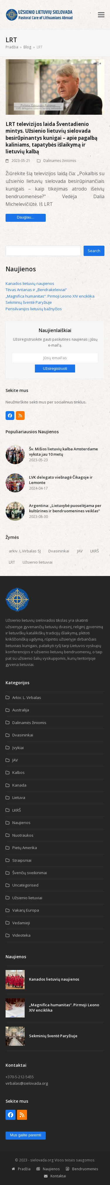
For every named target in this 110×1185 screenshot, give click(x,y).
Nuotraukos (22, 835)
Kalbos (18, 772)
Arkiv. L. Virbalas (26, 697)
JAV (80, 551)
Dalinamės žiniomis (59, 160)
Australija (20, 710)
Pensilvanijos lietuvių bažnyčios (34, 308)
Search (94, 250)
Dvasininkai (58, 551)
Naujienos (21, 822)
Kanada (19, 785)
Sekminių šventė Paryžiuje (29, 302)
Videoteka (21, 935)
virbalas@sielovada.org (27, 1083)
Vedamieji (21, 922)
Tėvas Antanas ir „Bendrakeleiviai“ (36, 289)
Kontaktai (55, 1176)
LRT (12, 562)
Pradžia (21, 1168)
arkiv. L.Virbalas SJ (25, 551)
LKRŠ (94, 551)
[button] (101, 14)
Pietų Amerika (24, 847)
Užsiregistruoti (55, 368)
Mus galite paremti (25, 1135)
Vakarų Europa (25, 910)
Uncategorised (25, 885)
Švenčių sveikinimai (29, 872)
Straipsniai (21, 860)
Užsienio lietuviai (38, 562)
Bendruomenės (82, 1168)
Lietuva (18, 797)
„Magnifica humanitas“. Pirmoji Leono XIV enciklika (50, 296)
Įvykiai (18, 747)
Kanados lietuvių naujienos (30, 283)
